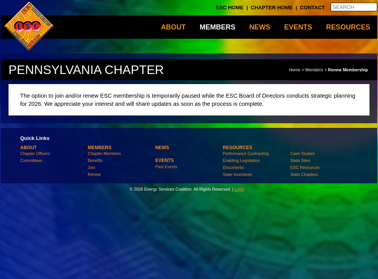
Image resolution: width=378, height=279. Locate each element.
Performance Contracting (246, 153)
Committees (31, 160)
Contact (312, 7)
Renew (94, 174)
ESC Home (229, 7)
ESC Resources (305, 167)
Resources (348, 27)
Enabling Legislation (241, 160)
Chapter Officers (35, 153)
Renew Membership (348, 69)
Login (239, 189)
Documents (233, 167)
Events (298, 27)
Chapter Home (272, 7)
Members (217, 27)
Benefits (95, 160)
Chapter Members (104, 153)
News (259, 27)
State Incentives (237, 174)
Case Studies (302, 153)
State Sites (300, 160)
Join (91, 167)
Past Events (166, 166)
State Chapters (304, 174)
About (173, 27)
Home (294, 69)
